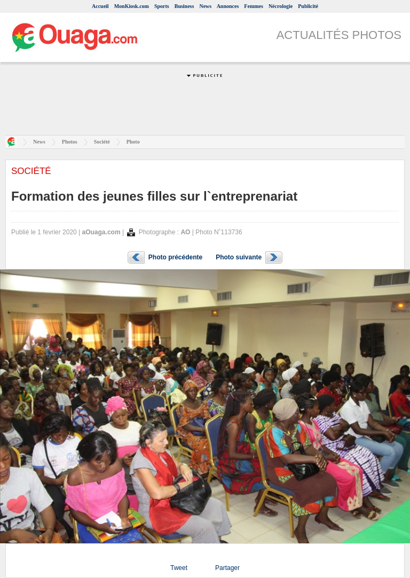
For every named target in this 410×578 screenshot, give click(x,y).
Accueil (100, 6)
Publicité (308, 6)
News (205, 6)
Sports (161, 6)
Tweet (178, 568)
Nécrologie (281, 6)
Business (184, 6)
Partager (227, 568)
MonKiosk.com (131, 6)
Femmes (253, 6)
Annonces (228, 6)
